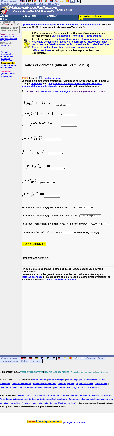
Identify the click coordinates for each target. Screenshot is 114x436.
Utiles (3, 19)
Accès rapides (7, 54)
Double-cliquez (42, 50)
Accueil (4, 16)
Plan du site (6, 61)
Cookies (53, 403)
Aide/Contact (7, 56)
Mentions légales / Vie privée (35, 403)
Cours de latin (101, 384)
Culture (5, 4)
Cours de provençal (9, 387)
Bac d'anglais (73, 387)
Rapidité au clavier (84, 384)
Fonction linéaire (86, 47)
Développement (90, 39)
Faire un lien (7, 67)
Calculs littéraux (61, 36)
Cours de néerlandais (21, 384)
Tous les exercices (32, 277)
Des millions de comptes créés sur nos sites (8, 37)
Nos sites (53, 4)
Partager (56, 78)
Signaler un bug (8, 65)
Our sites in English (90, 387)
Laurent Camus (25, 395)
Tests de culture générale (44, 384)
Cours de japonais (66, 384)
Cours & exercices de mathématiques (79, 24)
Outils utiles (59, 387)
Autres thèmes (93, 36)
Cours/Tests (29, 16)
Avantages (5, 45)
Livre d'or (5, 58)
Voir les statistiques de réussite (39, 86)
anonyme (36, 83)
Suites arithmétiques (67, 39)
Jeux (14, 4)
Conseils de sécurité (101, 395)
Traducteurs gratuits (8, 73)
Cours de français (56, 380)
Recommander (8, 63)
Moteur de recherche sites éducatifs (36, 387)
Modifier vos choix (66, 403)
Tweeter (46, 78)
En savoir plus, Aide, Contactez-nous (51, 395)
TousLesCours (28, 4)
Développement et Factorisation (67, 44)
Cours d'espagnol (74, 380)
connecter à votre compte (55, 91)
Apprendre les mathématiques (39, 24)
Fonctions (77, 36)
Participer (51, 16)
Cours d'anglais (39, 380)
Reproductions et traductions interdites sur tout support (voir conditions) (33, 399)
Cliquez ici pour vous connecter (9, 29)
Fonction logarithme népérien (58, 47)
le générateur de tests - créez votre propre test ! (75, 83)
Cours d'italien (91, 380)
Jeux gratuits (5, 75)
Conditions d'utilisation (79, 395)
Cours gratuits (9, 358)
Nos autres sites (6, 76)
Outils (42, 4)
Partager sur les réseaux (75, 422)
